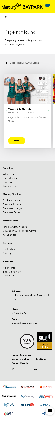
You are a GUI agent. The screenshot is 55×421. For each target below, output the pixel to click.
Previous (7, 111)
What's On (8, 174)
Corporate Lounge (12, 208)
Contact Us (8, 275)
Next (48, 111)
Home (5, 17)
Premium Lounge (12, 204)
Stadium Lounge (11, 200)
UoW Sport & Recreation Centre (19, 230)
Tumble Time (9, 185)
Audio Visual (9, 249)
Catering (7, 253)
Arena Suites (9, 234)
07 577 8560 (32, 310)
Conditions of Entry (22, 358)
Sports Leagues (11, 178)
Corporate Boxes (11, 212)
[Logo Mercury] (22, 6)
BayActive (8, 182)
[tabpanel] (27, 110)
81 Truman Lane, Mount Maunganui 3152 (32, 295)
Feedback (41, 358)
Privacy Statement (22, 355)
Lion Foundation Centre (15, 226)
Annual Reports (20, 362)
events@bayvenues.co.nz (32, 321)
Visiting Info (9, 267)
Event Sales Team (12, 271)
